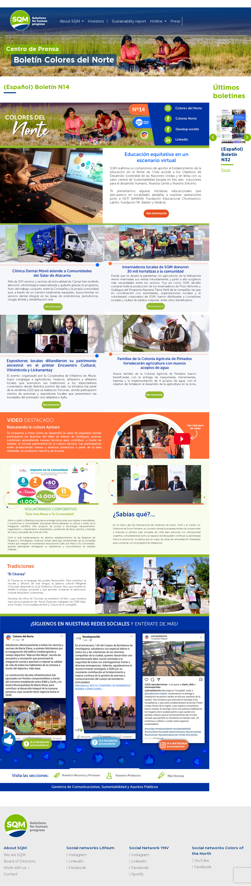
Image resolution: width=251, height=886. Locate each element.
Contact (11, 874)
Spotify (136, 874)
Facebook (76, 868)
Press (177, 20)
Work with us (17, 868)
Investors (100, 20)
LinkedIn (75, 861)
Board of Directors (19, 861)
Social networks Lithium (91, 847)
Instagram (76, 855)
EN (188, 20)
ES (196, 20)
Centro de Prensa (28, 71)
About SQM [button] (72, 20)
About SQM (15, 847)
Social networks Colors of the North (218, 850)
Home (8, 71)
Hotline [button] (159, 20)
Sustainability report (131, 20)
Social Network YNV (149, 847)
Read (225, 170)
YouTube (200, 861)
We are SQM (15, 855)
